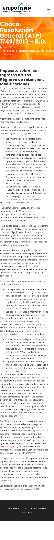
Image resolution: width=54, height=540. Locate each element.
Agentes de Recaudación (15, 50)
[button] (49, 8)
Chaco (31, 50)
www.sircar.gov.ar (8, 446)
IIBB (37, 50)
